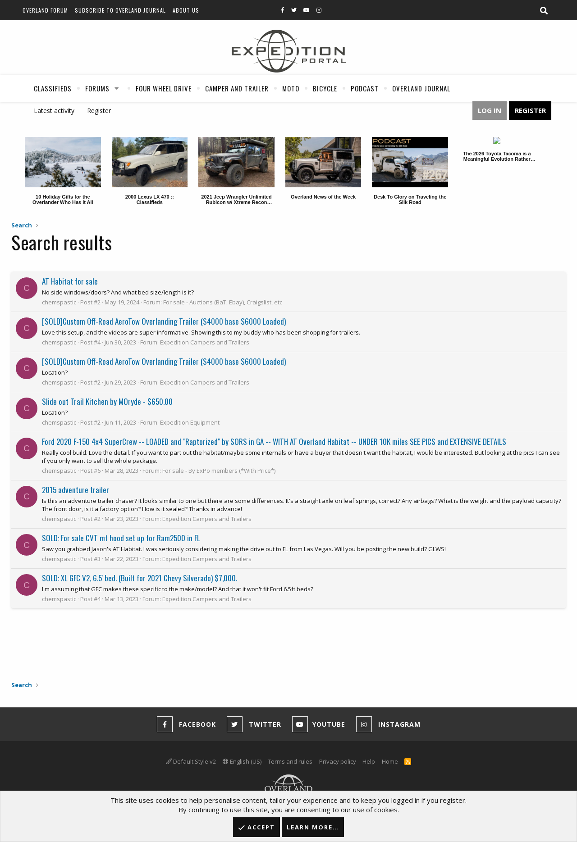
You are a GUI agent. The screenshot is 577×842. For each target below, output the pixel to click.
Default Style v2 (191, 761)
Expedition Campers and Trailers (204, 342)
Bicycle (325, 88)
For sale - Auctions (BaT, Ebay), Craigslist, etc (222, 302)
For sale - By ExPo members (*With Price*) (218, 470)
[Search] (544, 10)
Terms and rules (290, 761)
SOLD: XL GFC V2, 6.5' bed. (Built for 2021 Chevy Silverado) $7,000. (139, 578)
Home (390, 761)
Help (368, 761)
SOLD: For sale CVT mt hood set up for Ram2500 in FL (121, 537)
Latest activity (54, 110)
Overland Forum (45, 10)
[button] (116, 88)
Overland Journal (421, 88)
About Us (186, 10)
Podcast (365, 88)
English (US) (242, 761)
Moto (290, 88)
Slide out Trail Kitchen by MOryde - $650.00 (107, 401)
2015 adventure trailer (75, 489)
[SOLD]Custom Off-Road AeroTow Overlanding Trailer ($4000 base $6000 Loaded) (164, 321)
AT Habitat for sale (70, 281)
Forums (97, 88)
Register (99, 110)
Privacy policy (337, 761)
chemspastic (59, 302)
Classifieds (53, 88)
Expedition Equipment (190, 422)
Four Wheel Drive (164, 88)
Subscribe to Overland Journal (120, 10)
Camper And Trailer (237, 88)
